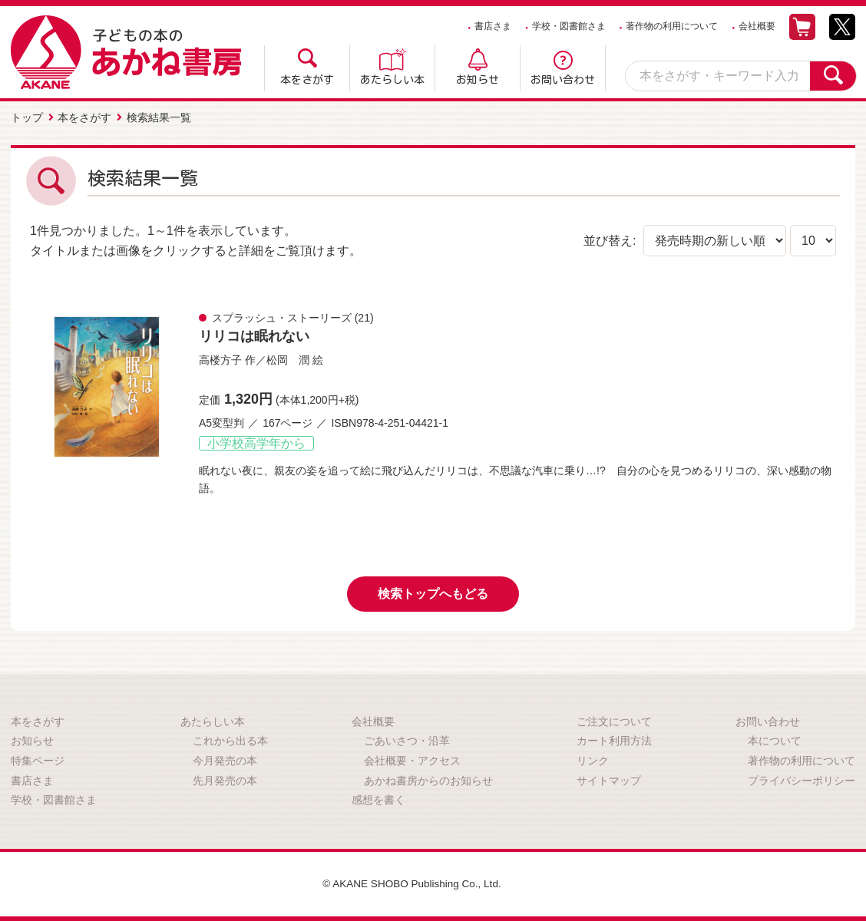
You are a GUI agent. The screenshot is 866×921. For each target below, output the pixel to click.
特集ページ (37, 760)
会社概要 (757, 26)
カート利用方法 (614, 740)
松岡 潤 (287, 359)
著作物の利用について (672, 26)
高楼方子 (220, 359)
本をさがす (307, 79)
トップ (27, 117)
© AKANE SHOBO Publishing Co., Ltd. (411, 882)
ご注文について (614, 721)
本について (775, 740)
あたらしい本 (392, 79)
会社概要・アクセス (412, 760)
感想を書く (378, 799)
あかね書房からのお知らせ (428, 779)
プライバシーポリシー (801, 779)
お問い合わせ (563, 79)
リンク (593, 760)
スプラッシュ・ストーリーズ (282, 317)
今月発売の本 (225, 760)
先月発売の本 (225, 779)
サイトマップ (609, 779)
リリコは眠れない (254, 335)
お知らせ (477, 79)
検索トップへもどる (433, 592)
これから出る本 (230, 740)
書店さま (492, 26)
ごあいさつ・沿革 (407, 740)
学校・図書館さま (569, 26)
